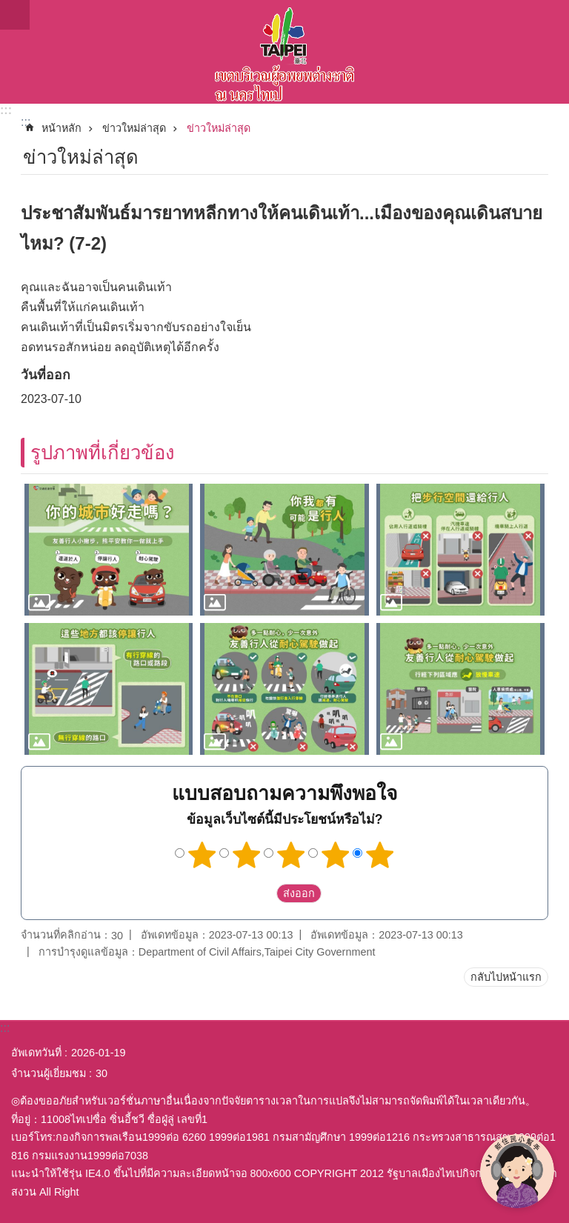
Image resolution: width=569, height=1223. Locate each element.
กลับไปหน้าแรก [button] (506, 977)
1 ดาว (202, 855)
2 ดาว (247, 855)
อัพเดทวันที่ (36, 1053)
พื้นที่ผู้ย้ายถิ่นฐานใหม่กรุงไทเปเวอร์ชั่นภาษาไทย (284, 52)
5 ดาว (380, 855)
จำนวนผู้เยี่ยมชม (48, 1073)
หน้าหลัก (61, 128)
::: (6, 110)
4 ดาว (336, 855)
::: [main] (25, 122)
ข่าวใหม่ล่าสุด (134, 128)
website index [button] (15, 15)
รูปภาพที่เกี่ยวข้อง (102, 452)
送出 (262, 894)
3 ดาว (291, 855)
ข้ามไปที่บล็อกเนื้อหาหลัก (7, 7)
